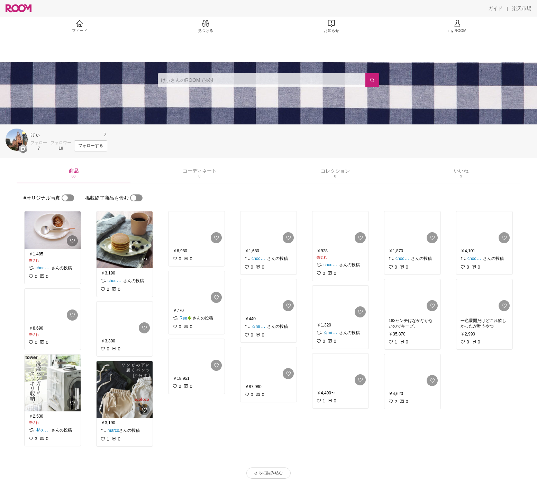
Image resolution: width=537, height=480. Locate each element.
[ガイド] (495, 8)
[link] (53, 230)
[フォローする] (90, 145)
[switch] (68, 197)
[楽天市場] (521, 8)
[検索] (372, 80)
